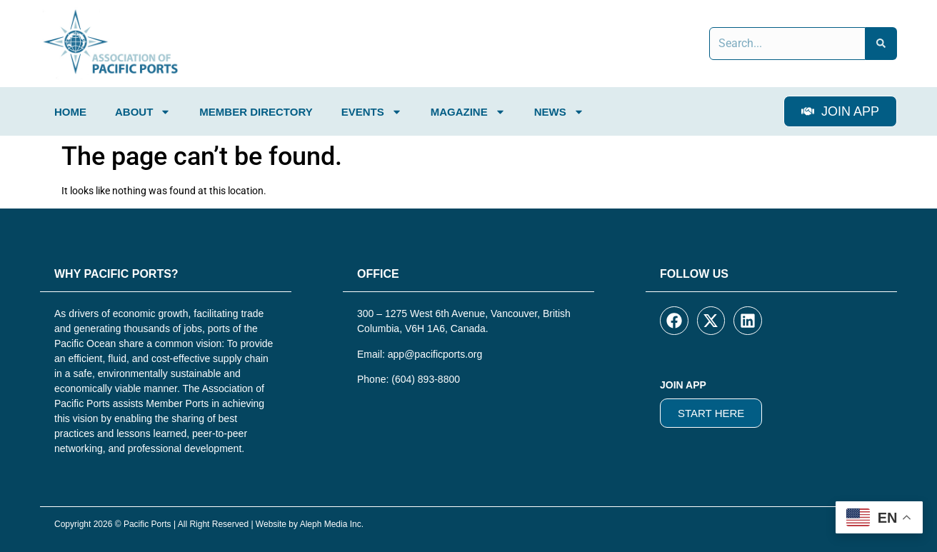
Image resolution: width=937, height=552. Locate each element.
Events (371, 111)
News (559, 111)
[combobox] (787, 43)
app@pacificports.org (435, 354)
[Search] (881, 43)
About (143, 111)
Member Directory (255, 112)
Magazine (468, 111)
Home (70, 112)
